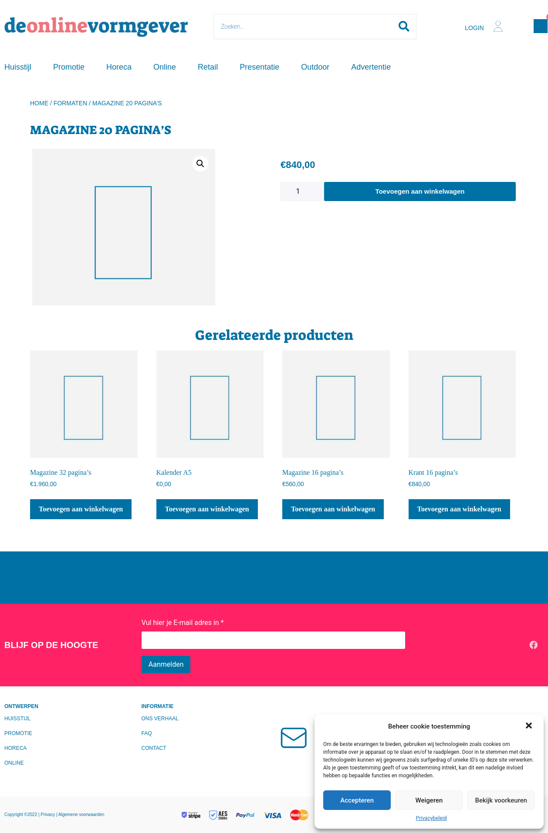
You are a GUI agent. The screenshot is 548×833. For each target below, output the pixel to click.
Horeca (119, 67)
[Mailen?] (296, 737)
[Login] (498, 26)
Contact (154, 748)
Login (474, 27)
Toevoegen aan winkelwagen (420, 191)
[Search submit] (404, 26)
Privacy (48, 814)
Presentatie (259, 67)
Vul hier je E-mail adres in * (183, 622)
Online (164, 67)
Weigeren (429, 800)
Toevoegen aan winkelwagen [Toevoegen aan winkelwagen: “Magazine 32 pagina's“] (81, 509)
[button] (529, 726)
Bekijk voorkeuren (501, 800)
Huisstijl (17, 67)
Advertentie (371, 67)
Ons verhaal (160, 718)
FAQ (147, 733)
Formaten (71, 103)
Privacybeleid (431, 818)
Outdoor (315, 67)
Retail (208, 67)
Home (39, 103)
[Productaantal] (302, 191)
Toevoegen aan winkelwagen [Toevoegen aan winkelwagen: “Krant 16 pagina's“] (459, 509)
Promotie (69, 67)
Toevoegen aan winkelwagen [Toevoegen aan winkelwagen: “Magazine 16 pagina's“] (333, 509)
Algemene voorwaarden (81, 814)
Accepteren (357, 800)
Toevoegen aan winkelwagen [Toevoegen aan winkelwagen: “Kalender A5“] (207, 509)
